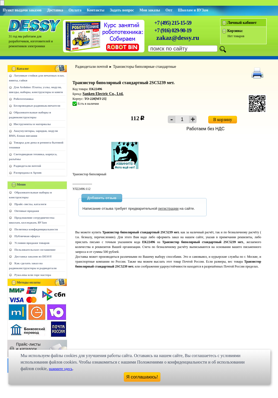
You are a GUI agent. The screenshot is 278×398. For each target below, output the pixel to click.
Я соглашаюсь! (142, 377)
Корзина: (235, 31)
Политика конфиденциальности (36, 229)
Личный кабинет (242, 23)
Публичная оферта (27, 236)
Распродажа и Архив (28, 172)
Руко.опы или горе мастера (32, 274)
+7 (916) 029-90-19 (172, 30)
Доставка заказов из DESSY (33, 256)
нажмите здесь (60, 369)
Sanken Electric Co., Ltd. (103, 94)
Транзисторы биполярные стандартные (144, 67)
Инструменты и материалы (32, 124)
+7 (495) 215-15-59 (172, 23)
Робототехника (23, 98)
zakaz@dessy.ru (177, 37)
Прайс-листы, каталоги (30, 204)
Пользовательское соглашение (34, 249)
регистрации (168, 208)
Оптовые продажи (26, 210)
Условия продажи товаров (31, 242)
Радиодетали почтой (27, 165)
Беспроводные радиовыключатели (37, 105)
